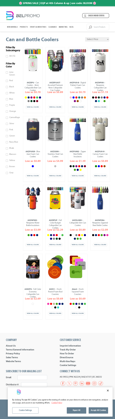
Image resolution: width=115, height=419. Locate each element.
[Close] (108, 390)
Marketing (63, 27)
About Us (11, 345)
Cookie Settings (68, 365)
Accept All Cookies (98, 410)
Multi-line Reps (67, 361)
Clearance (52, 27)
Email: (9, 377)
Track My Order (68, 349)
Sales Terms (12, 357)
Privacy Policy (13, 353)
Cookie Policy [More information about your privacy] (56, 403)
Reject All (76, 410)
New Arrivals (12, 27)
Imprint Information (70, 345)
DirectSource (66, 357)
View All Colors (33, 107)
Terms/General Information (20, 349)
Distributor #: (12, 385)
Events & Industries (38, 27)
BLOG (71, 27)
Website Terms (13, 361)
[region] (60, 402)
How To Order (67, 353)
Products (24, 27)
